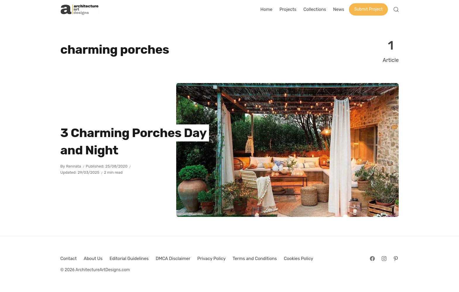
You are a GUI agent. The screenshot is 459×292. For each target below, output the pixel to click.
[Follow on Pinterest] (396, 258)
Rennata (73, 166)
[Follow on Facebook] (372, 258)
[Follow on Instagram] (384, 258)
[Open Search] (396, 9)
